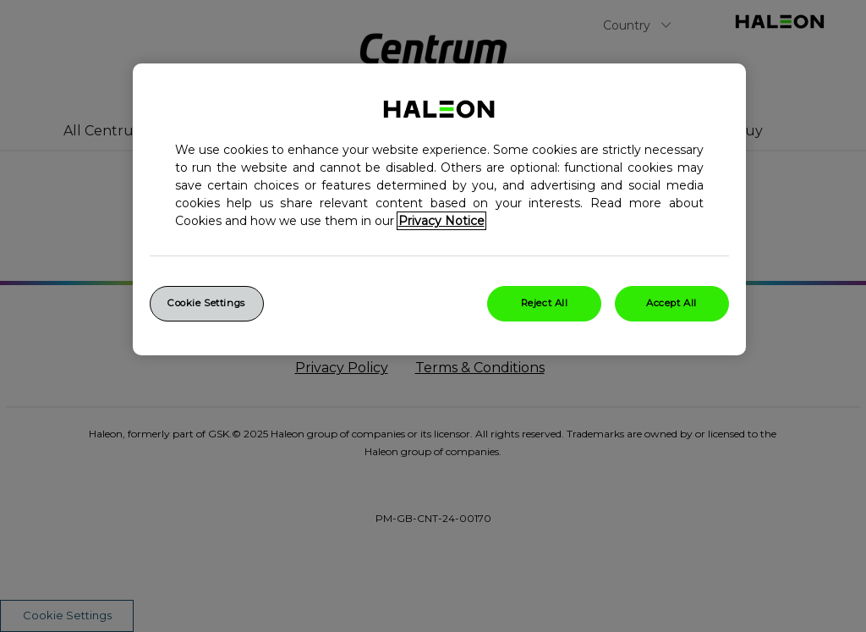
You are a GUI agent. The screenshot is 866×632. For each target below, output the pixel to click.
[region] (439, 209)
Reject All (544, 303)
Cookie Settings (206, 303)
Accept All (671, 303)
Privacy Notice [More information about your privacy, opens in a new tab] (441, 220)
